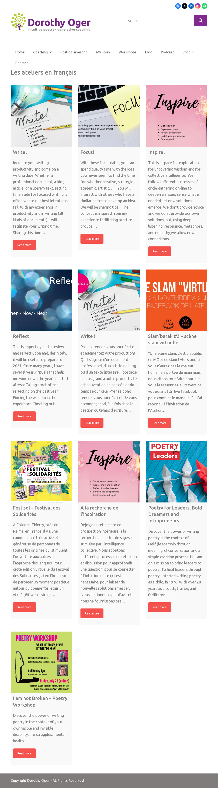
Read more (24, 245)
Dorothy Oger (38, 780)
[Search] (200, 20)
